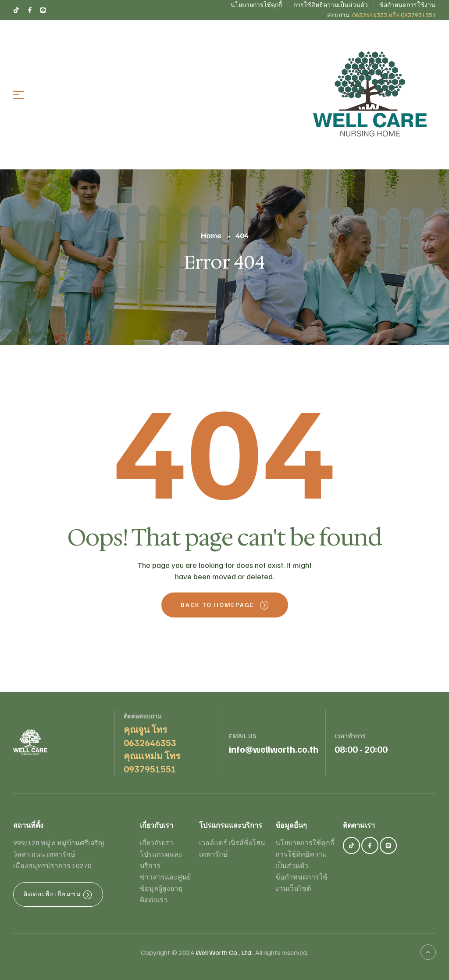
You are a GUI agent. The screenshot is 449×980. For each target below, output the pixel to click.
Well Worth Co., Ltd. (224, 952)
